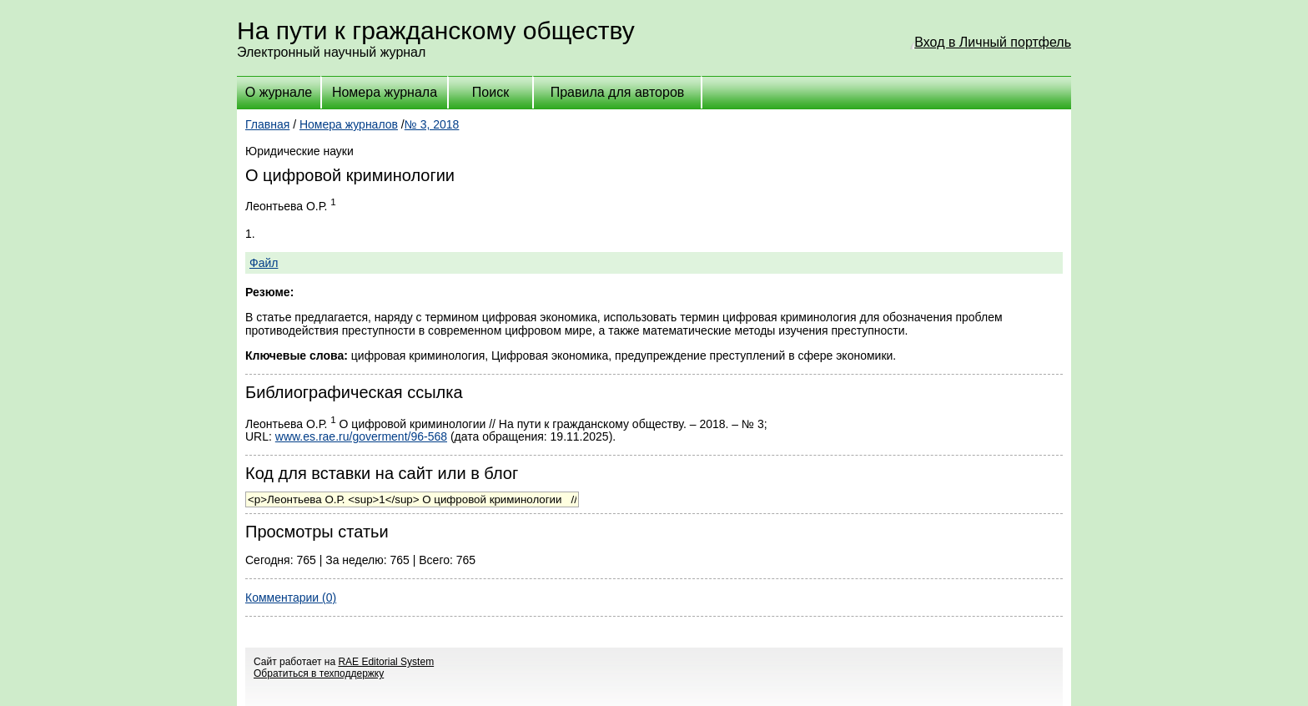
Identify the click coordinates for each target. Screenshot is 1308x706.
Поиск (490, 92)
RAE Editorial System (386, 662)
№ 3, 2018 (432, 124)
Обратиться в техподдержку (319, 673)
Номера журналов (348, 124)
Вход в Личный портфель (992, 42)
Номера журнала (384, 92)
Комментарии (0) (290, 597)
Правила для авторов (618, 92)
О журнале (278, 92)
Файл (263, 263)
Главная (267, 124)
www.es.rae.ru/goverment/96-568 (361, 436)
